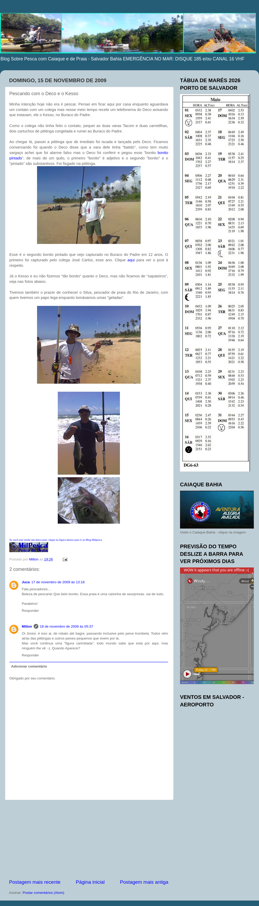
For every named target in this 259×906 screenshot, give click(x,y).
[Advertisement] (89, 839)
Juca (26, 582)
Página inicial (90, 882)
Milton (27, 626)
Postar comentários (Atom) (43, 893)
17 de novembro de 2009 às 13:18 (58, 582)
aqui (131, 260)
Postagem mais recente (34, 882)
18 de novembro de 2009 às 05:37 (66, 626)
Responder (30, 611)
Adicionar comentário (29, 666)
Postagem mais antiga (144, 882)
